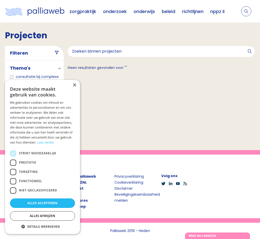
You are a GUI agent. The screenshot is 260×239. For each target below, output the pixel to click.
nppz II (217, 11)
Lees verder (45, 142)
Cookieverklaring (128, 182)
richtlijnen (193, 11)
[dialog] (42, 157)
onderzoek (115, 11)
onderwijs (144, 11)
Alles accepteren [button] (43, 203)
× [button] (74, 85)
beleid (168, 11)
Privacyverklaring (129, 176)
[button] (42, 226)
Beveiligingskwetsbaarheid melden (137, 197)
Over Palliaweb (82, 176)
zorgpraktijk (83, 11)
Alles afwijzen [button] (42, 216)
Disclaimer (123, 188)
